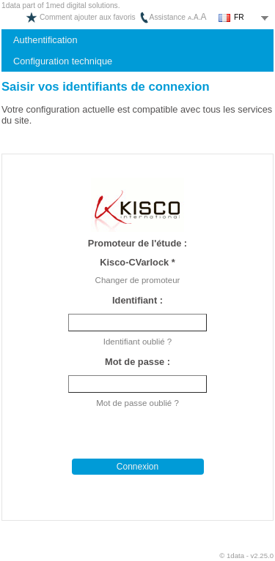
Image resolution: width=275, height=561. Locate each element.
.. (197, 17)
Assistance (162, 17)
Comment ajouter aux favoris (81, 17)
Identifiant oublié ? (137, 341)
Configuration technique (62, 61)
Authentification (45, 39)
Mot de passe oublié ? (137, 403)
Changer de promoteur (137, 280)
